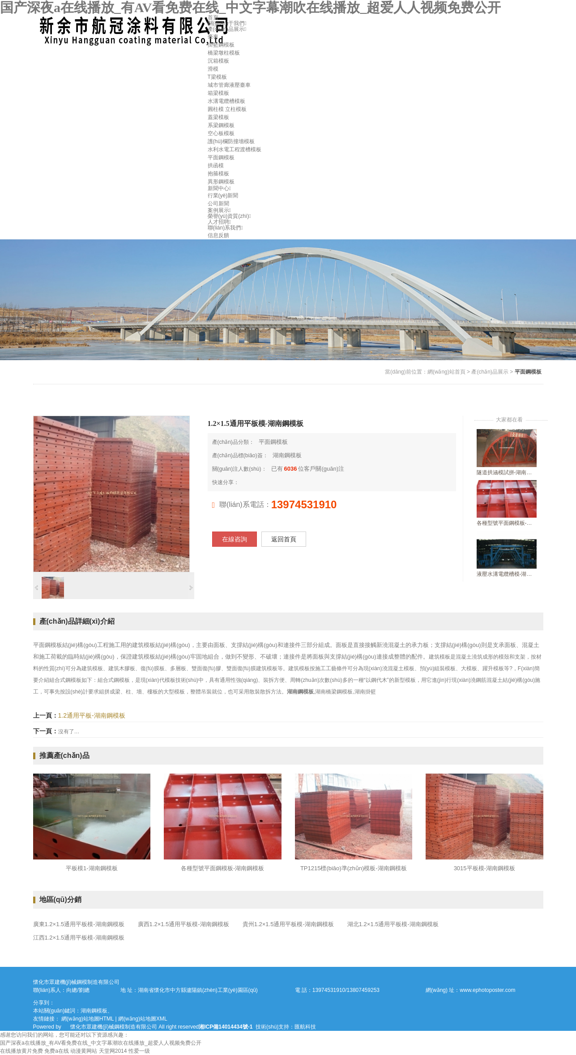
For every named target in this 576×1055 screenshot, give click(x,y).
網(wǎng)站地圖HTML (87, 1019)
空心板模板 (221, 133)
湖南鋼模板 (287, 455)
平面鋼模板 (221, 157)
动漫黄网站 (83, 1051)
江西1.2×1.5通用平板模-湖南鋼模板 (78, 937)
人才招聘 (219, 222)
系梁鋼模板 (221, 125)
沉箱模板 (218, 61)
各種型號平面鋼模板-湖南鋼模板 (507, 523)
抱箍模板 (218, 173)
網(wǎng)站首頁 (446, 372)
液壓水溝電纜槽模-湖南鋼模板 (507, 574)
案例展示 (219, 210)
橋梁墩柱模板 (224, 53)
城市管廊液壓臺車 (229, 85)
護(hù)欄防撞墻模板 (231, 141)
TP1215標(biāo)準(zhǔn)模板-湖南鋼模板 (353, 868)
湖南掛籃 (365, 692)
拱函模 (216, 165)
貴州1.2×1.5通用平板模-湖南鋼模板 (288, 924)
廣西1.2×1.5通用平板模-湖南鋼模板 (183, 924)
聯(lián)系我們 (225, 228)
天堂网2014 (113, 1051)
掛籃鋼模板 (221, 45)
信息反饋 (218, 235)
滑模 (213, 69)
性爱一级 (139, 1051)
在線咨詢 (234, 539)
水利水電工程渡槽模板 (234, 149)
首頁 (213, 17)
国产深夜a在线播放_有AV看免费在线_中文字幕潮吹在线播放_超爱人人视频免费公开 (250, 7)
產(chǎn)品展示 (227, 29)
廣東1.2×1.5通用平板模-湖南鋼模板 (78, 924)
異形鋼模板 (221, 182)
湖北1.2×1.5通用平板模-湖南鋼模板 (393, 924)
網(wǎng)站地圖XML (142, 1019)
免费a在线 (56, 1051)
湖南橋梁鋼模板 (334, 692)
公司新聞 (218, 203)
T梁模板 (217, 77)
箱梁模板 (218, 93)
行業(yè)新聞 (223, 195)
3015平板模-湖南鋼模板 (484, 868)
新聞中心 (219, 188)
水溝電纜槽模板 (226, 101)
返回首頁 (283, 539)
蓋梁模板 (218, 117)
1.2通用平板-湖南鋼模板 (91, 715)
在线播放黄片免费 (21, 1051)
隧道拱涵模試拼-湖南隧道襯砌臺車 (507, 472)
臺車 (213, 37)
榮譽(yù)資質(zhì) (229, 216)
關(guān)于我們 (227, 23)
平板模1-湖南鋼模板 (92, 868)
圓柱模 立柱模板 (227, 109)
